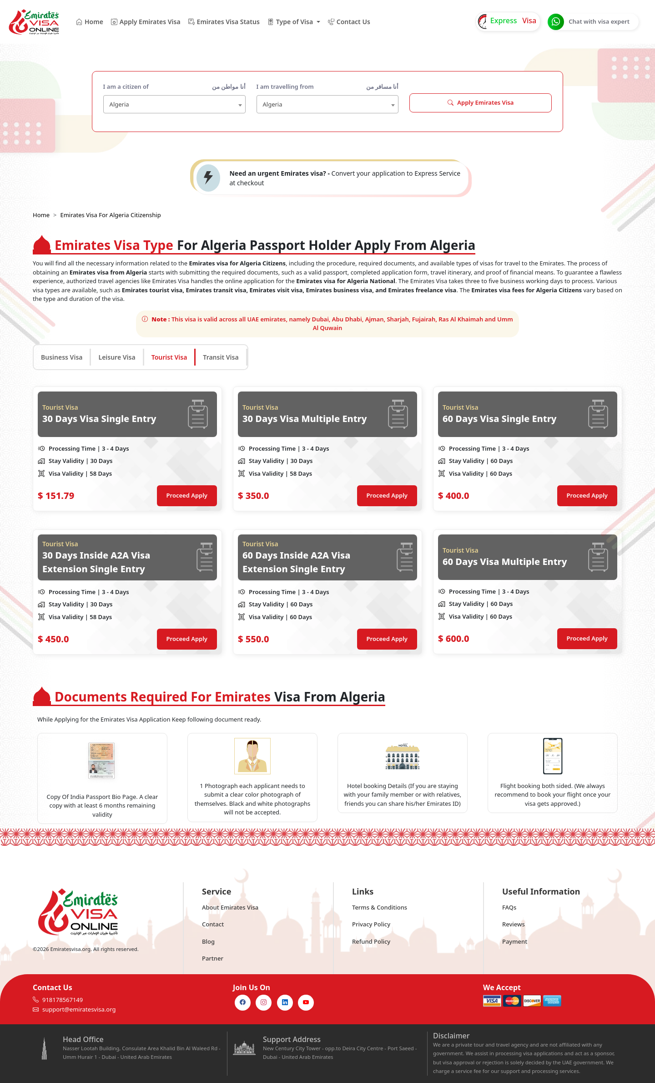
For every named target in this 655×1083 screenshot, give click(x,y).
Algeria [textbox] (119, 104)
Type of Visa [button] (290, 21)
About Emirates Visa (230, 907)
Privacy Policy (371, 924)
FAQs (509, 907)
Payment (514, 941)
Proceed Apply (186, 495)
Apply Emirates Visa (481, 102)
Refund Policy (371, 941)
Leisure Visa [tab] (116, 357)
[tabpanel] (327, 520)
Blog (208, 941)
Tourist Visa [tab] (169, 357)
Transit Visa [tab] (220, 357)
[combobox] (174, 104)
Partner (212, 958)
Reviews (513, 924)
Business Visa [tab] (61, 357)
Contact (213, 924)
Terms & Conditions (379, 907)
